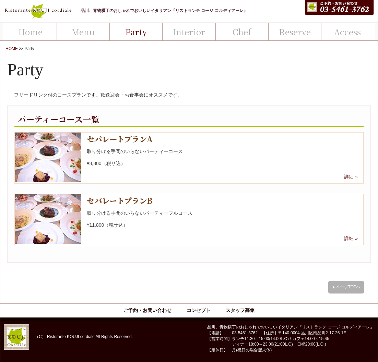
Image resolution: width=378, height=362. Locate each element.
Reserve (295, 32)
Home (30, 32)
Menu (83, 32)
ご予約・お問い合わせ (147, 310)
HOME (11, 48)
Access (347, 32)
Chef (242, 32)
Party (136, 32)
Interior (189, 32)
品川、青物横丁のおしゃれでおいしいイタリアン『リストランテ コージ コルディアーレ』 (164, 10)
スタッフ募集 (240, 310)
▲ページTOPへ (346, 287)
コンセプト (199, 310)
